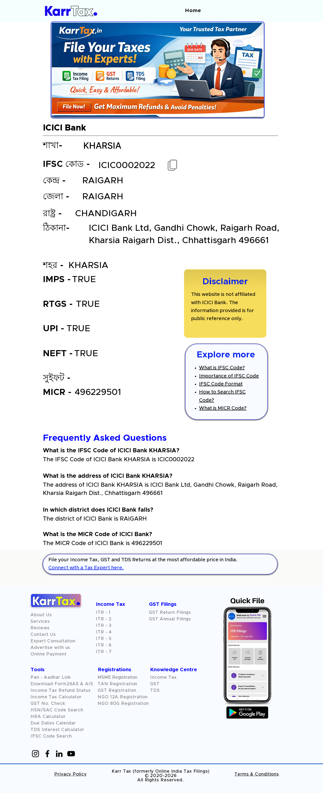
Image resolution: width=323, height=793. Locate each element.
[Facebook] (47, 753)
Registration (134, 697)
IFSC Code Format (221, 384)
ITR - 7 (104, 652)
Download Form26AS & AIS (62, 684)
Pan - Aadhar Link (51, 677)
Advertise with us (50, 648)
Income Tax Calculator (56, 697)
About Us (41, 615)
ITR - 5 (104, 639)
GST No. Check (48, 703)
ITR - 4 (104, 632)
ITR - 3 (104, 626)
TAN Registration (117, 684)
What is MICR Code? (222, 408)
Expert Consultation (53, 641)
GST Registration (117, 690)
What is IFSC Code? (222, 367)
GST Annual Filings (170, 619)
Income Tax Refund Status (61, 690)
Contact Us (43, 634)
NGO (104, 697)
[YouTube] (71, 753)
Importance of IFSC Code (229, 376)
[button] (40, 628)
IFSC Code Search (51, 736)
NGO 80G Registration (123, 703)
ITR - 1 (103, 612)
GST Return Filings (170, 612)
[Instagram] (35, 753)
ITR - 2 (104, 619)
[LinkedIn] (59, 753)
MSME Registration (117, 677)
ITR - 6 (104, 645)
